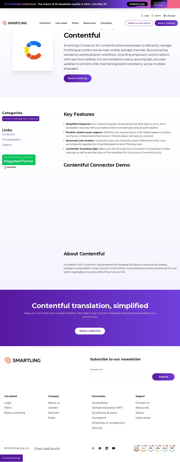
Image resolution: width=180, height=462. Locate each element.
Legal (46, 448)
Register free (137, 4)
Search (158, 12)
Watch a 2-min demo (139, 19)
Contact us (143, 403)
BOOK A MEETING (90, 331)
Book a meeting (166, 19)
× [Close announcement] (172, 4)
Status (140, 413)
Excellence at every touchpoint (104, 416)
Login (146, 12)
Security (97, 428)
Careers (53, 408)
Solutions (45, 19)
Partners (53, 413)
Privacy (38, 448)
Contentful (8, 134)
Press (51, 418)
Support (7, 144)
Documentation (11, 139)
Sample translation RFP (107, 408)
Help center (143, 418)
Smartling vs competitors (108, 423)
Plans (75, 19)
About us (54, 403)
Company (106, 19)
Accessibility (100, 403)
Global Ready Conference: (20, 4)
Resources (89, 19)
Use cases (61, 19)
